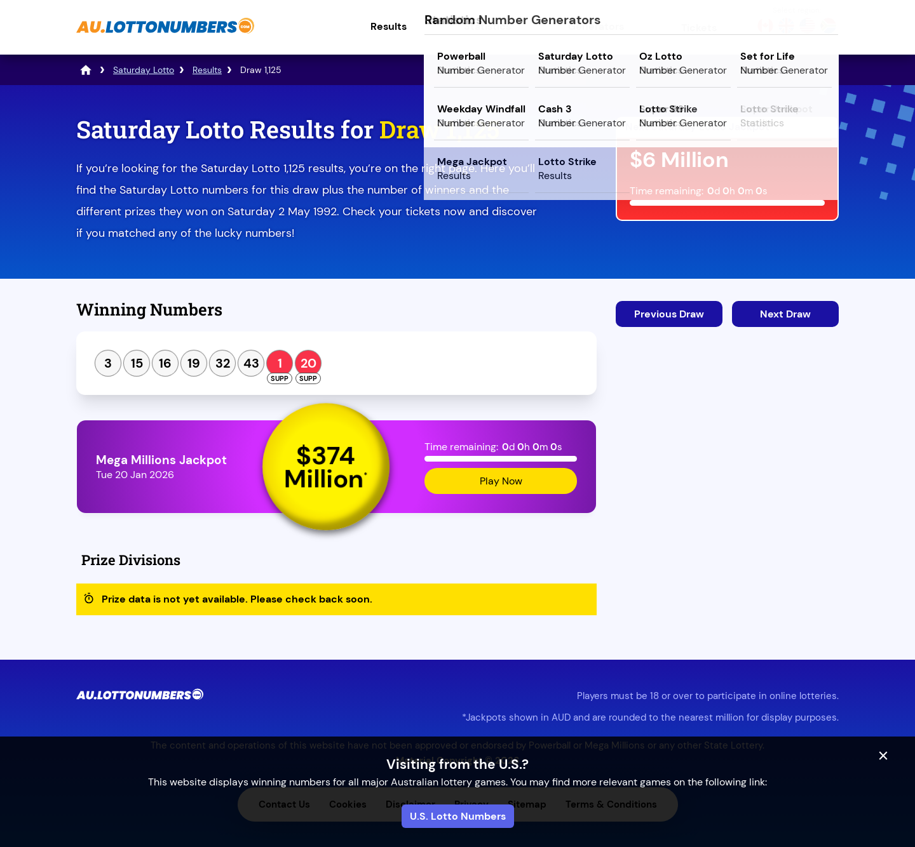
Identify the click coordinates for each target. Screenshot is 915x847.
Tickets (699, 27)
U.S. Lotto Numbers (458, 816)
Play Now (501, 481)
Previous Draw (669, 314)
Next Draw (785, 314)
